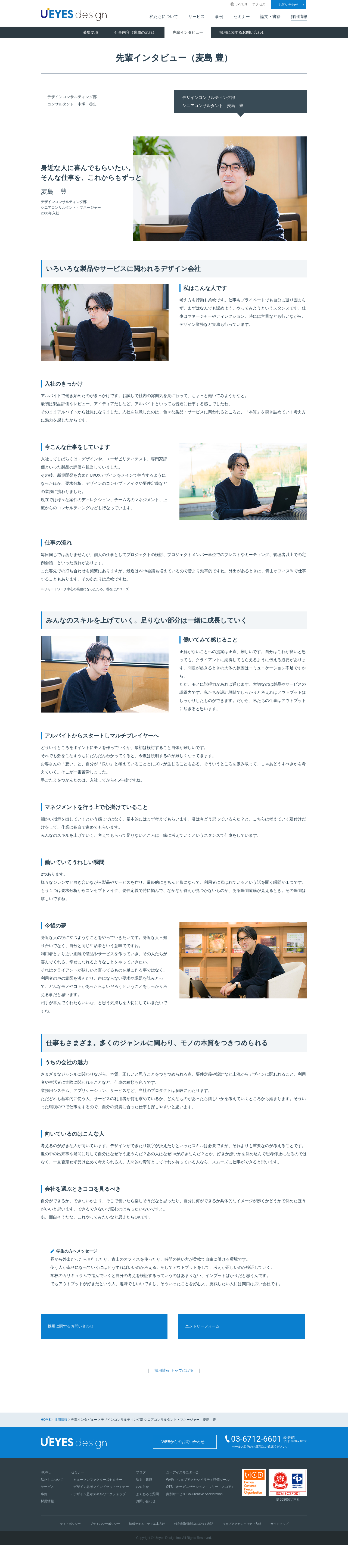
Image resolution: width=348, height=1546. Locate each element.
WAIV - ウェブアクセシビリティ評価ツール (197, 1480)
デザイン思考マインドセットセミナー (101, 1488)
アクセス (258, 4)
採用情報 (299, 16)
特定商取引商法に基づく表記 (193, 1524)
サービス (196, 16)
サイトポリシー (70, 1524)
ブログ (141, 1473)
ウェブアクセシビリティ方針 (241, 1524)
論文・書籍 (270, 16)
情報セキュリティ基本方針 (147, 1524)
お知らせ (142, 1488)
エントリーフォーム (206, 1327)
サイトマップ (279, 1524)
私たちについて (164, 16)
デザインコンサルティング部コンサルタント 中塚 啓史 (75, 101)
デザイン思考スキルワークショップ (99, 1495)
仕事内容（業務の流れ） (135, 32)
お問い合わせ (288, 5)
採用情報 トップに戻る (174, 1372)
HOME (46, 1421)
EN (244, 4)
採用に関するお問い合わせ (242, 32)
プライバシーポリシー (105, 1524)
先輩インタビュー (188, 32)
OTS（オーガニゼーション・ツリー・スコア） (200, 1488)
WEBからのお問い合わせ (184, 1443)
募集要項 (90, 32)
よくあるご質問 (147, 1495)
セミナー (242, 16)
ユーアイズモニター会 (182, 1473)
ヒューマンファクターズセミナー (97, 1480)
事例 (219, 16)
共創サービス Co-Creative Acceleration (194, 1495)
